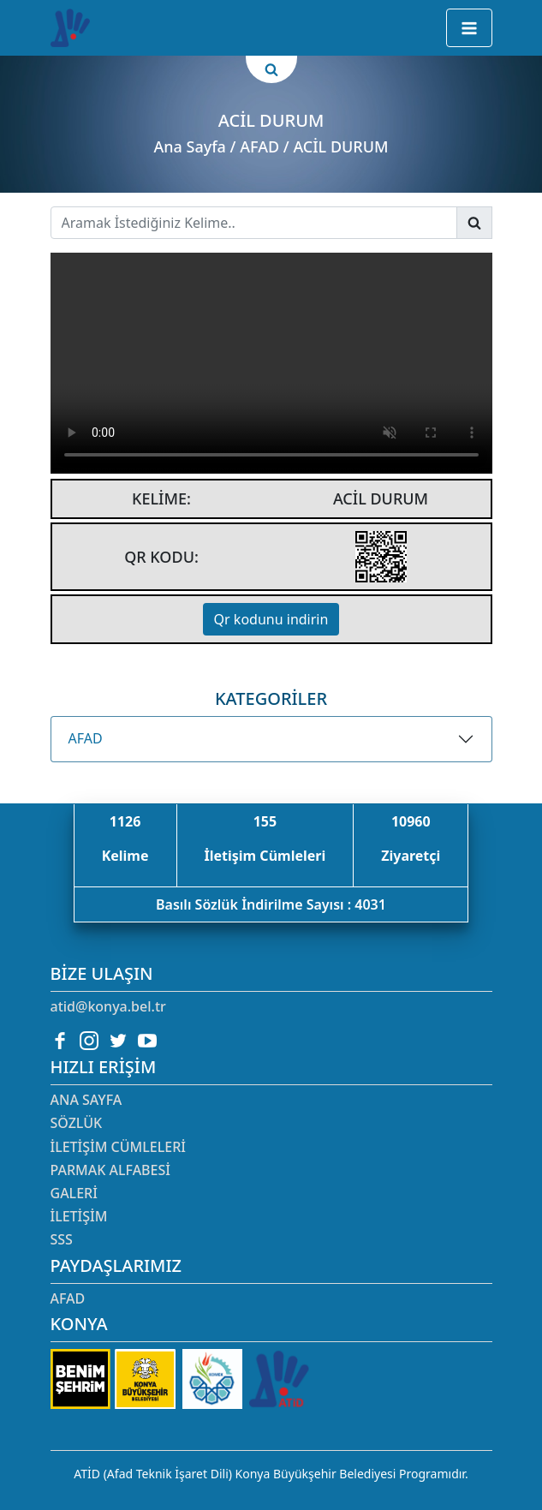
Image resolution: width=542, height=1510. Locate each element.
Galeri (74, 1193)
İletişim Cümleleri (118, 1146)
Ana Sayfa (189, 146)
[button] (469, 28)
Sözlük (77, 1122)
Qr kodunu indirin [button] (271, 619)
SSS (62, 1239)
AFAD (85, 738)
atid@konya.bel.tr (108, 1006)
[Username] (254, 222)
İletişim (79, 1216)
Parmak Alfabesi (110, 1170)
